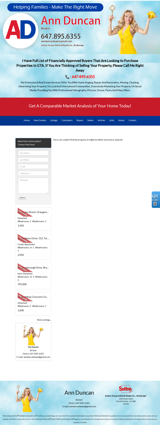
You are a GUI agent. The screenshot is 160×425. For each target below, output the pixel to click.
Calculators (67, 120)
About (121, 120)
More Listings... (44, 319)
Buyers (80, 120)
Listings (53, 120)
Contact (132, 120)
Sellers (90, 120)
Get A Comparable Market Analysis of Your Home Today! (80, 105)
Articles (101, 120)
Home (27, 120)
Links (111, 120)
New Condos (40, 120)
